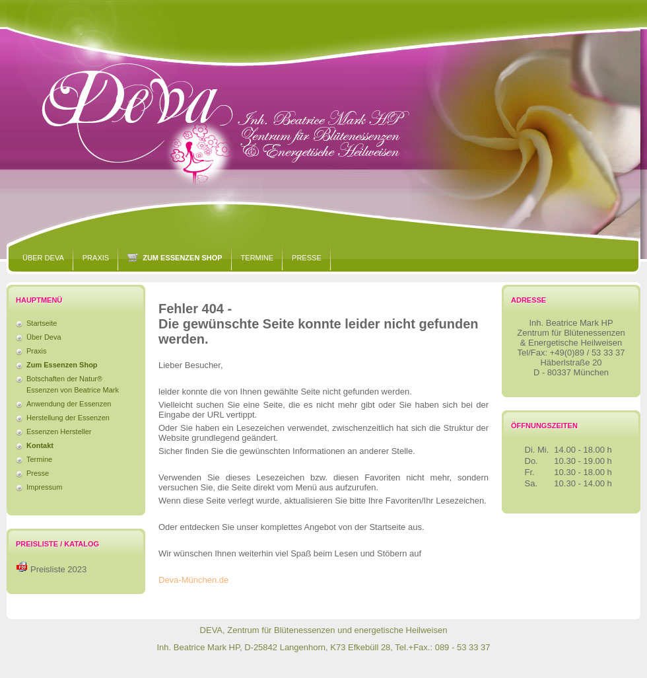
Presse (307, 258)
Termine (257, 258)
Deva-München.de (193, 580)
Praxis (96, 258)
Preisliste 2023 (58, 569)
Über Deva (43, 258)
